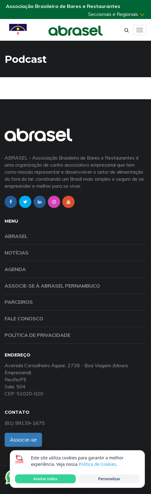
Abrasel (16, 236)
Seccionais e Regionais (116, 14)
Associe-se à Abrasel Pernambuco (52, 286)
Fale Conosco (24, 318)
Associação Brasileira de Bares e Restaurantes (63, 6)
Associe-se (23, 439)
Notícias (17, 253)
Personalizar (109, 478)
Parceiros (19, 302)
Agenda (15, 269)
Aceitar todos (45, 478)
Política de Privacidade (37, 335)
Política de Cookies (97, 464)
